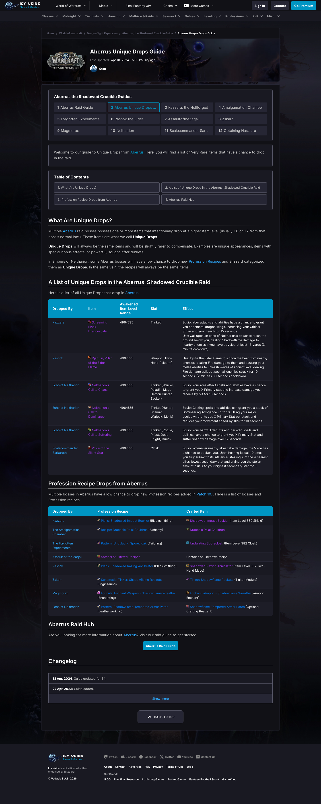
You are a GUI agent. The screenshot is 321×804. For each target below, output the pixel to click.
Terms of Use (174, 766)
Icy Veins (54, 768)
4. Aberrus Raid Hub (180, 199)
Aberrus (137, 152)
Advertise (135, 766)
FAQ (147, 766)
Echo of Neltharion (65, 385)
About (108, 766)
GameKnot (229, 779)
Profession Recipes (205, 261)
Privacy (158, 766)
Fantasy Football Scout (204, 779)
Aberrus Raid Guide (160, 646)
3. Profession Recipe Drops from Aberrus (87, 199)
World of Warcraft (70, 33)
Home (50, 33)
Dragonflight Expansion (102, 33)
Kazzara (58, 322)
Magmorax (60, 593)
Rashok (57, 358)
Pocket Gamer (177, 779)
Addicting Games (153, 779)
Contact (120, 766)
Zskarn (57, 579)
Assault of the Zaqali (67, 557)
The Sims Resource (126, 779)
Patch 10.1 (205, 494)
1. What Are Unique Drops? (77, 187)
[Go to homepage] (24, 5)
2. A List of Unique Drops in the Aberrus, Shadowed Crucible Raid (212, 187)
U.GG (107, 779)
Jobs (190, 766)
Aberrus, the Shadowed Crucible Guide (147, 33)
